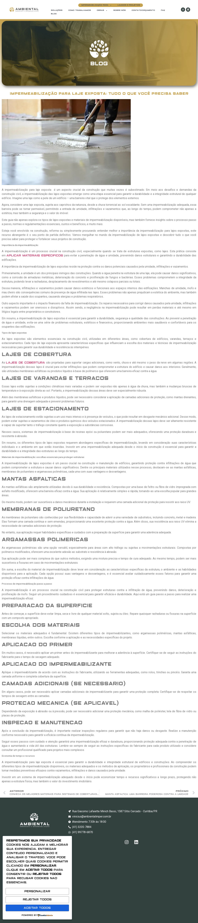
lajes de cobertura (25, 362)
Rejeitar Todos (37, 900)
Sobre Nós (119, 10)
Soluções (56, 10)
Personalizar (37, 893)
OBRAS (102, 10)
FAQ (163, 10)
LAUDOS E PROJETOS (128, 5)
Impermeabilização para (96, 5)
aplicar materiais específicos (34, 255)
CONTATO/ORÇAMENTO (143, 10)
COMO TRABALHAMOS (79, 10)
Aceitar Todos (37, 908)
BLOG (53, 14)
